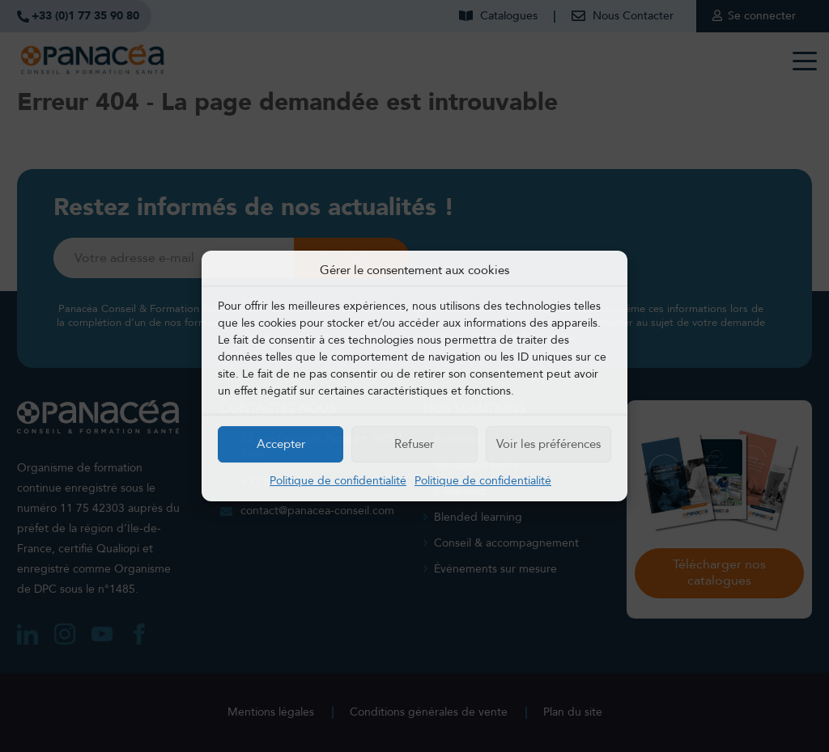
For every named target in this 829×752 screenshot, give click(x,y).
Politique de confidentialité (338, 480)
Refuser (414, 444)
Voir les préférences (548, 444)
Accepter (281, 444)
